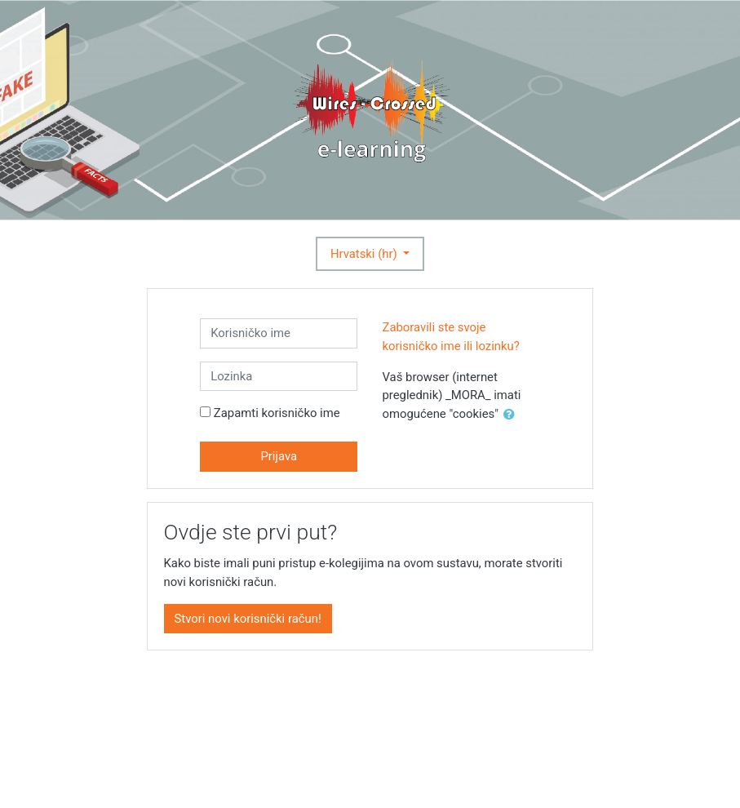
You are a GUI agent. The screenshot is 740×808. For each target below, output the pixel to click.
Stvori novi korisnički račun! (248, 618)
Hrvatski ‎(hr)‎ (365, 253)
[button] (512, 414)
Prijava (278, 456)
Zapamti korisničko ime (277, 413)
